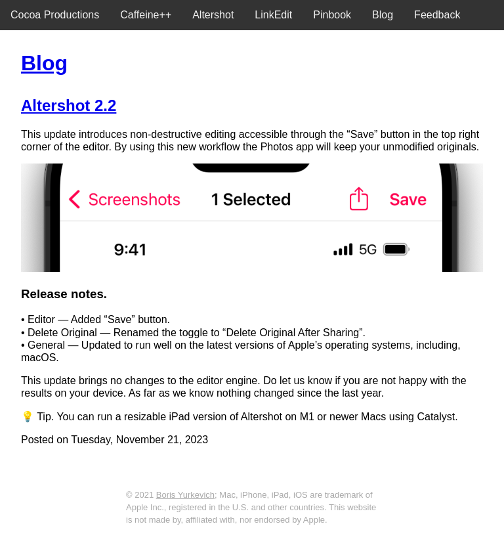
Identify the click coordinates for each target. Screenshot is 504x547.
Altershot (213, 14)
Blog (382, 14)
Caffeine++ (145, 14)
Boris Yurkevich (185, 495)
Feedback (437, 14)
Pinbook (332, 14)
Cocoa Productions (54, 14)
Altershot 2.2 (68, 105)
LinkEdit (273, 14)
